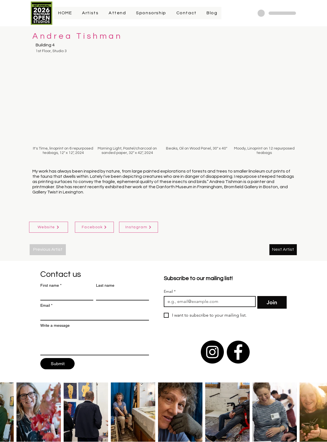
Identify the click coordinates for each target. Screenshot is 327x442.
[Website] (48, 227)
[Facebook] (94, 227)
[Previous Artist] (48, 249)
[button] (63, 104)
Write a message (55, 325)
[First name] (65, 295)
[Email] (93, 315)
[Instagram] (138, 227)
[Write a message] (94, 342)
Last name (105, 285)
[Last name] (121, 295)
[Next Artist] (283, 249)
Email (46, 305)
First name (50, 285)
